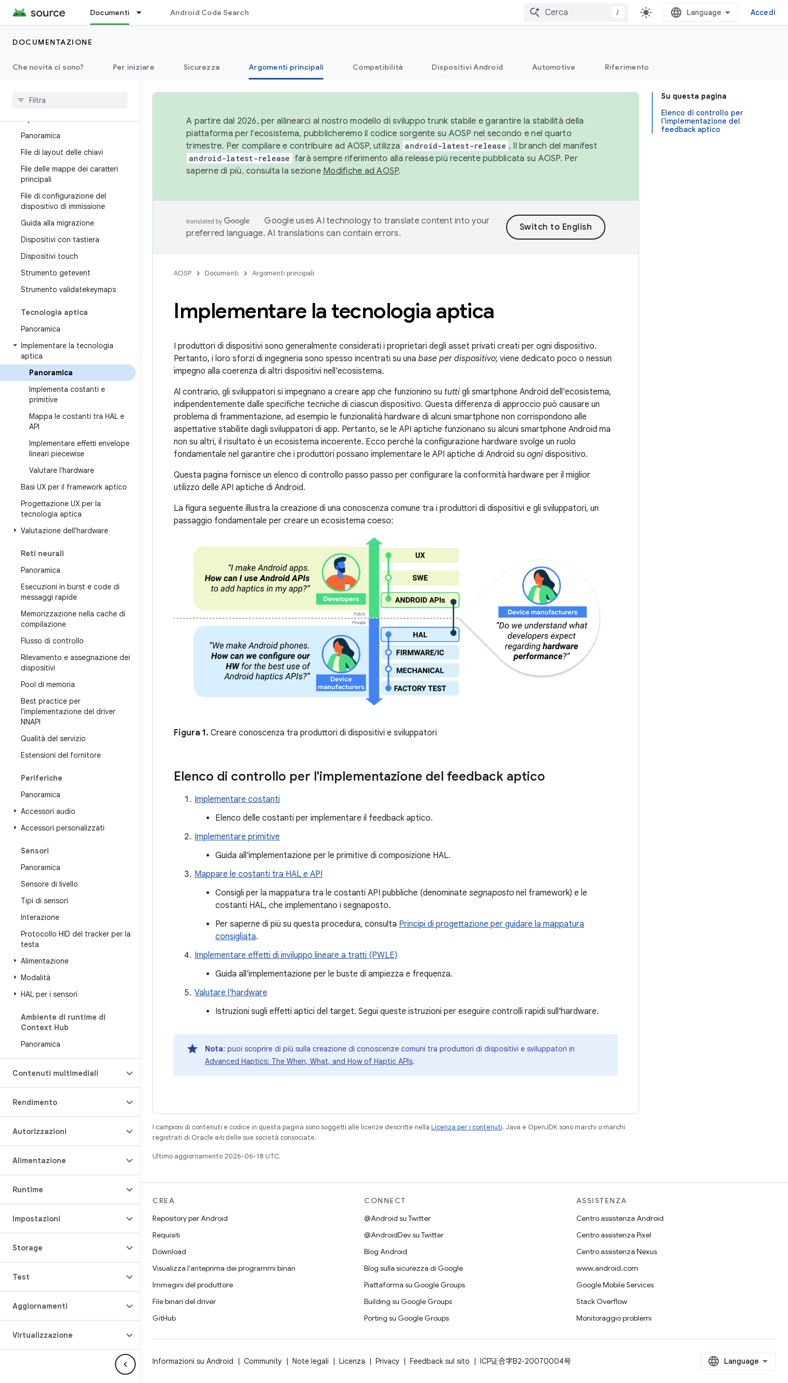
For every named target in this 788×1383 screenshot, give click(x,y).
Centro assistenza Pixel (613, 1235)
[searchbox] (69, 100)
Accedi (763, 12)
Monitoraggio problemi (614, 1318)
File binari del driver (184, 1301)
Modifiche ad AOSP (360, 171)
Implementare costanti (237, 799)
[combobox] (576, 12)
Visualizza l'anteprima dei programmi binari (223, 1268)
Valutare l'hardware (231, 992)
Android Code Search (209, 12)
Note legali (310, 1361)
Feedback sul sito (440, 1361)
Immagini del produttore (192, 1284)
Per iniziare (133, 67)
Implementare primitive (237, 837)
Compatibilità (378, 67)
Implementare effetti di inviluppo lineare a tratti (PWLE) (296, 955)
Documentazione (52, 42)
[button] (68, 350)
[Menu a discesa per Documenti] (144, 12)
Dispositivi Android (467, 67)
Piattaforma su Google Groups (414, 1284)
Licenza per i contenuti (466, 1127)
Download (169, 1251)
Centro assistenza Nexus (616, 1251)
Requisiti (166, 1235)
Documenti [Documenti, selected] (110, 12)
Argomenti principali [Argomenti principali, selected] (286, 67)
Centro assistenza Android (620, 1218)
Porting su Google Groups (406, 1318)
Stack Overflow (601, 1301)
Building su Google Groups (408, 1301)
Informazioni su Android (193, 1361)
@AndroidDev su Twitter (404, 1235)
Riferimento (627, 67)
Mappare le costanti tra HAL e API (258, 874)
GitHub (164, 1318)
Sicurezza (201, 67)
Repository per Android (190, 1218)
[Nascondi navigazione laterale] (125, 1364)
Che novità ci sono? (48, 67)
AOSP (182, 273)
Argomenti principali (283, 273)
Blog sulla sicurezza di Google (413, 1268)
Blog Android (385, 1251)
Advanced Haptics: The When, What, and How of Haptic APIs (308, 1061)
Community (263, 1361)
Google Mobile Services (615, 1284)
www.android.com (607, 1268)
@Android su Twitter (397, 1218)
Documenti (222, 273)
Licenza (352, 1361)
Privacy (387, 1361)
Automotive (554, 67)
